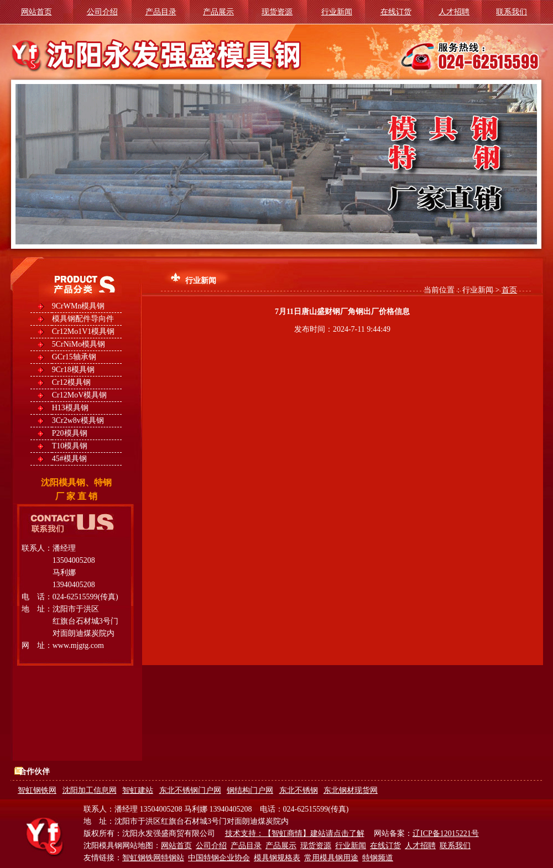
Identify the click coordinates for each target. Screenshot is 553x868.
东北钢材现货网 (351, 790)
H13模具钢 (70, 408)
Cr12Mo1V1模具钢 (83, 331)
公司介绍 (102, 12)
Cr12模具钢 (71, 382)
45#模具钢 (69, 458)
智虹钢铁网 (37, 790)
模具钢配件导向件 (83, 319)
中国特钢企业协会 (219, 858)
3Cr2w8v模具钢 (78, 420)
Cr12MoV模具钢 (79, 395)
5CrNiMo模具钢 (78, 344)
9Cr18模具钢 (73, 369)
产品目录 (160, 12)
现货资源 (277, 12)
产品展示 (218, 12)
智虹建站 (137, 790)
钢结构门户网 (250, 790)
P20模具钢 (69, 433)
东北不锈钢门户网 (190, 790)
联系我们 (511, 12)
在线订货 (395, 12)
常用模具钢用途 (331, 858)
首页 (509, 290)
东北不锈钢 (298, 790)
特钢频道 (377, 858)
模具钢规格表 (277, 858)
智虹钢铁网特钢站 (153, 858)
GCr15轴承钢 (74, 357)
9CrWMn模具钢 (78, 306)
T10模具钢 (70, 446)
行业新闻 (336, 12)
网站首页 (36, 12)
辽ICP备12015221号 (446, 833)
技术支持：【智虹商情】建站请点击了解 (294, 833)
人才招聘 (454, 12)
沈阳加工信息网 (89, 790)
